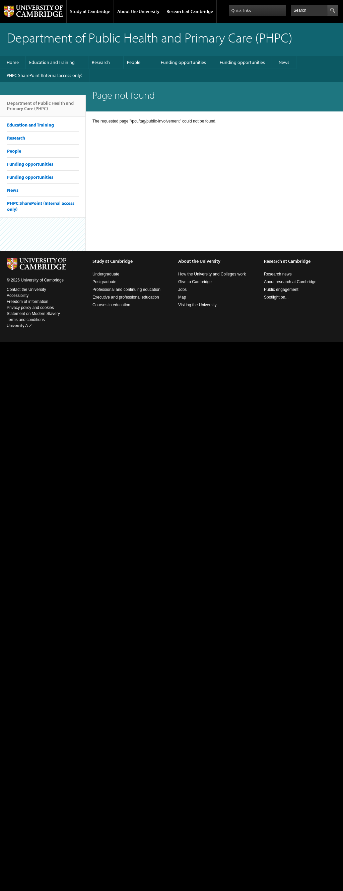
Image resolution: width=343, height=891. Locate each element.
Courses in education (111, 305)
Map (182, 297)
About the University (138, 11)
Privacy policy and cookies (30, 307)
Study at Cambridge (90, 11)
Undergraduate (105, 274)
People (133, 62)
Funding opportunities (183, 62)
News (284, 62)
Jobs (182, 289)
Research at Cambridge (189, 11)
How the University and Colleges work (212, 274)
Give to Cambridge (195, 281)
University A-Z (19, 325)
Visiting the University (197, 305)
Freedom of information (27, 301)
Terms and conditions (26, 319)
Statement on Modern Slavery (33, 313)
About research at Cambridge (290, 281)
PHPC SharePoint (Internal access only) (44, 75)
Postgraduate (104, 281)
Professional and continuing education (126, 289)
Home (13, 62)
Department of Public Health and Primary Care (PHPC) (40, 108)
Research (101, 62)
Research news (278, 274)
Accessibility (17, 295)
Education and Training (52, 62)
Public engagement (281, 289)
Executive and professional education (125, 297)
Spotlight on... (276, 297)
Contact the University (26, 289)
